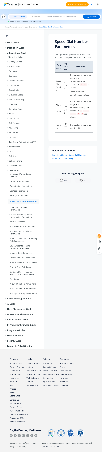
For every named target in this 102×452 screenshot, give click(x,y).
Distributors (15, 370)
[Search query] (63, 16)
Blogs (62, 367)
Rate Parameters (17, 279)
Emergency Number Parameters (18, 208)
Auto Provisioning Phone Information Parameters (21, 215)
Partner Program (17, 367)
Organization (14, 90)
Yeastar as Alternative (19, 414)
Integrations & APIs (51, 374)
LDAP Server (14, 85)
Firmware (64, 378)
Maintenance (14, 146)
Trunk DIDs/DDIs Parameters (22, 226)
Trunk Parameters (18, 221)
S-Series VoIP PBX (33, 374)
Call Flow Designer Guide (19, 298)
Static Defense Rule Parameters (23, 262)
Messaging (13, 128)
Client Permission (16, 80)
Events (12, 392)
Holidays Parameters (19, 195)
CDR (11, 151)
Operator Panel (15, 109)
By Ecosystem (49, 381)
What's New (13, 42)
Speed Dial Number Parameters (51, 27)
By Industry (48, 378)
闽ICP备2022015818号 (51, 446)
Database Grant (16, 165)
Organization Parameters (21, 186)
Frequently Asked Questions (20, 346)
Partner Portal (16, 407)
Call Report (13, 156)
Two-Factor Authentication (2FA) (23, 142)
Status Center (15, 66)
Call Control (14, 118)
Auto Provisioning (16, 99)
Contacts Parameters (19, 191)
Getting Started (15, 62)
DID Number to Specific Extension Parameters (20, 247)
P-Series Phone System (32, 365)
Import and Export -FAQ (62, 158)
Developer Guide (15, 335)
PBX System (14, 132)
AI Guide (11, 303)
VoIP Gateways (32, 378)
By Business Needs (51, 385)
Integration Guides (16, 330)
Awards (13, 389)
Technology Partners (15, 380)
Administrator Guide (19, 27)
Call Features (14, 123)
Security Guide (14, 340)
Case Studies (65, 370)
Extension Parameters (19, 181)
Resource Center (67, 363)
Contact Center (49, 367)
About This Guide (15, 57)
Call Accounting (15, 161)
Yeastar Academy (17, 421)
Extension (13, 71)
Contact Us (14, 400)
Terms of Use (24, 443)
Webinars (64, 381)
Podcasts (64, 385)
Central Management (32, 383)
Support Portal (16, 403)
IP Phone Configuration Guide (21, 325)
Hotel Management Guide (19, 309)
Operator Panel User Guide (20, 314)
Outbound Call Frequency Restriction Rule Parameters (22, 273)
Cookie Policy (21, 446)
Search (91, 16)
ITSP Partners (15, 374)
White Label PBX (50, 370)
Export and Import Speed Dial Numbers (69, 155)
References (33, 27)
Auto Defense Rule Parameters (23, 267)
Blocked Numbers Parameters (23, 288)
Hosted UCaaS (49, 363)
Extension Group (16, 95)
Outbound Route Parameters (22, 257)
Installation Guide (15, 47)
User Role (13, 104)
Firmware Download (77, 4)
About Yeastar (16, 363)
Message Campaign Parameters (23, 293)
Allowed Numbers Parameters (23, 284)
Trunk (11, 113)
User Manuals (66, 374)
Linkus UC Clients (33, 370)
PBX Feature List (17, 411)
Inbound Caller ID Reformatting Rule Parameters (23, 239)
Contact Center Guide (17, 319)
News (12, 385)
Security (12, 137)
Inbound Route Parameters (21, 253)
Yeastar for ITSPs (17, 418)
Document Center (28, 4)
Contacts (13, 76)
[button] (5, 42)
